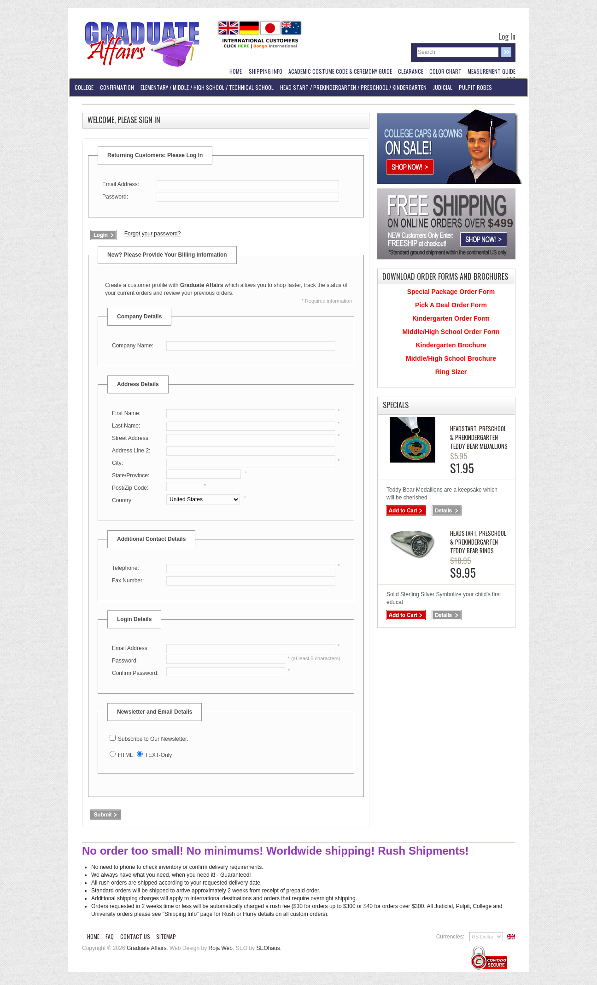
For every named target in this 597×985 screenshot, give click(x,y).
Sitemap (166, 936)
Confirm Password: (135, 673)
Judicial (442, 87)
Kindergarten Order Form (451, 318)
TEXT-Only (158, 755)
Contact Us (135, 936)
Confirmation (117, 87)
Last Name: (126, 425)
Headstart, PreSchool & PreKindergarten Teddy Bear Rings (478, 541)
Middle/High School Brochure (451, 358)
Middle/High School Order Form (451, 331)
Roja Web (221, 948)
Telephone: (125, 568)
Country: (122, 500)
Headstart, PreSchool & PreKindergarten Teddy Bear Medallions (479, 437)
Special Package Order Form (451, 291)
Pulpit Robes (475, 87)
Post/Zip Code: (130, 488)
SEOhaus (268, 948)
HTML (125, 755)
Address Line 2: (131, 450)
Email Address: (120, 184)
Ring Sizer (451, 371)
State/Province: (130, 475)
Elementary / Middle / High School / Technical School (207, 87)
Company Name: (132, 345)
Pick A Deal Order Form (451, 305)
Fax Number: (128, 580)
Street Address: (131, 438)
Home (93, 936)
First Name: (126, 413)
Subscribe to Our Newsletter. (153, 739)
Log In (507, 36)
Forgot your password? (152, 233)
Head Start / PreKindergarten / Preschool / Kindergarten (353, 87)
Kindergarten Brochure (451, 345)
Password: (115, 196)
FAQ (109, 936)
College (84, 87)
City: (117, 463)
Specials (396, 404)
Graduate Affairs (147, 948)
